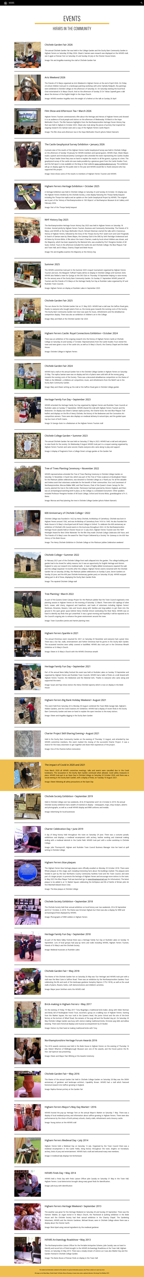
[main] (72, 22)
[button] (141, 2)
